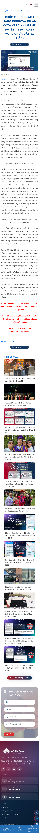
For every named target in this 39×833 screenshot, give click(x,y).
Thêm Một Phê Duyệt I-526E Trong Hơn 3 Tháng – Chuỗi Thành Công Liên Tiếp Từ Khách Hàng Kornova (20, 641)
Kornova (4, 79)
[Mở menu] (36, 5)
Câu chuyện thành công (20, 11)
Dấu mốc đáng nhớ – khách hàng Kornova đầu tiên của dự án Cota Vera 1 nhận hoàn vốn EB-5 (20, 535)
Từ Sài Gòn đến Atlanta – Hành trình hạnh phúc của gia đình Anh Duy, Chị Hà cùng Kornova (20, 457)
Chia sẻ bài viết (7, 342)
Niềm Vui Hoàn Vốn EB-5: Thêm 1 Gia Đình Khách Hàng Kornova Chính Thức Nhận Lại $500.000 (18, 614)
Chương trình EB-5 (7, 811)
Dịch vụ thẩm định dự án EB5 (10, 814)
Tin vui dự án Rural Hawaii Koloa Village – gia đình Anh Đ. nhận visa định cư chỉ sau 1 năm (20, 430)
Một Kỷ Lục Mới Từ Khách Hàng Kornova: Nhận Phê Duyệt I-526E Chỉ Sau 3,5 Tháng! (20, 668)
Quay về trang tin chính (19, 678)
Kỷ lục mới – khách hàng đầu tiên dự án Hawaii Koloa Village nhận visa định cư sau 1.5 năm (19, 484)
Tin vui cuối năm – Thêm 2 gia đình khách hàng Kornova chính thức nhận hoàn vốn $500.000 (19, 562)
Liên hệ (3, 818)
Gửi (8, 734)
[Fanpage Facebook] (36, 818)
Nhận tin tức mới (19, 44)
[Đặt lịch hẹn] (36, 812)
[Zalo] (36, 824)
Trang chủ (5, 11)
